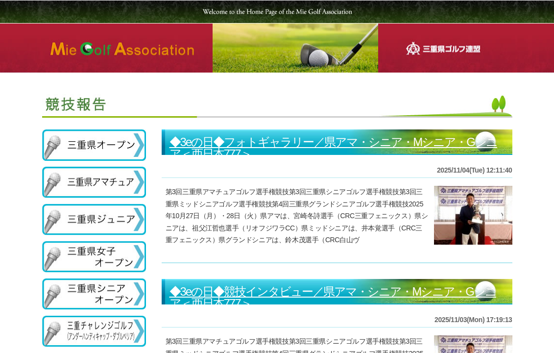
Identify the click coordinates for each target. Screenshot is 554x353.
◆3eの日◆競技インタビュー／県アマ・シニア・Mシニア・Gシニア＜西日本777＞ (332, 297)
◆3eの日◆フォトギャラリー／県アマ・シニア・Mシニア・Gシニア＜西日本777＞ (333, 147)
